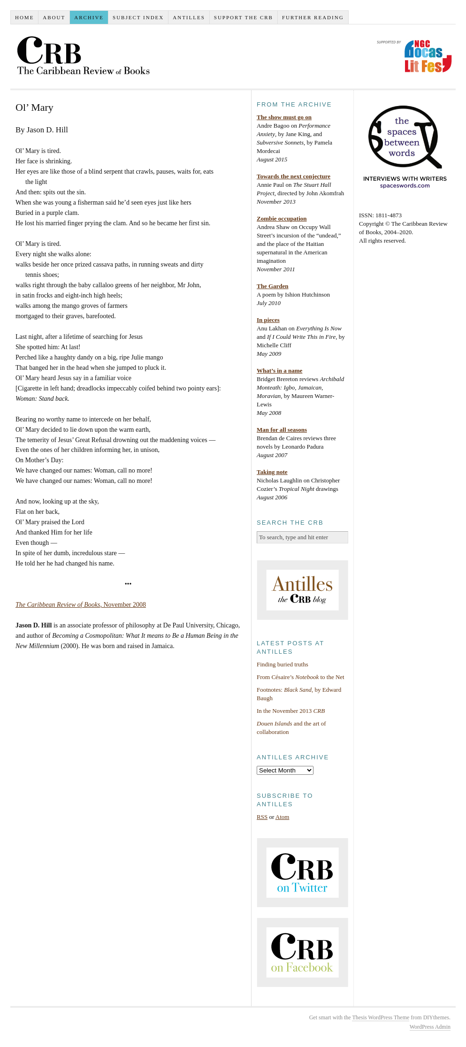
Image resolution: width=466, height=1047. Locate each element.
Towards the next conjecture (293, 176)
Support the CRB (243, 17)
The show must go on (284, 117)
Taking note (272, 471)
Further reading (313, 17)
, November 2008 (80, 604)
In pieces (268, 319)
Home (24, 17)
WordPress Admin (430, 1027)
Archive (89, 17)
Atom (282, 816)
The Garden (273, 286)
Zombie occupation (282, 218)
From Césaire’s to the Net (300, 676)
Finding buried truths (282, 664)
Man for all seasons (282, 429)
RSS (262, 816)
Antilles (189, 17)
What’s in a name (279, 370)
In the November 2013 (291, 710)
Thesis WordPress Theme (380, 1017)
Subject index (138, 17)
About (54, 17)
